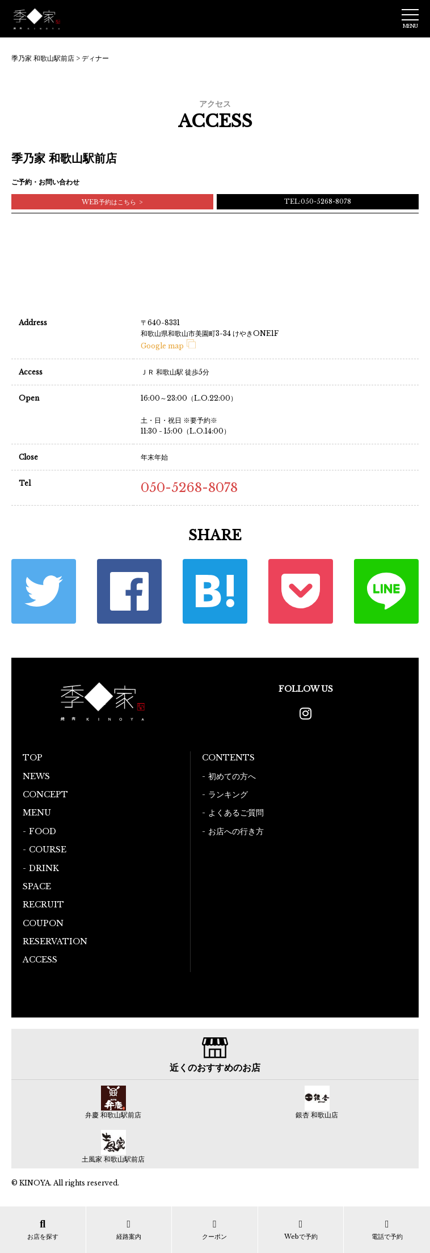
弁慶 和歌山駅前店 (113, 1115)
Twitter (43, 591)
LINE (386, 591)
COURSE (47, 849)
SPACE (37, 886)
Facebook (129, 591)
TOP (33, 757)
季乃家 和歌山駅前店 (42, 58)
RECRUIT (43, 904)
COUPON (43, 923)
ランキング (228, 794)
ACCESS (40, 960)
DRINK (44, 868)
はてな (215, 591)
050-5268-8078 (189, 487)
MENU (37, 813)
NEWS (36, 776)
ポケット (300, 591)
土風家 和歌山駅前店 (113, 1159)
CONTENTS (228, 757)
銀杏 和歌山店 (317, 1115)
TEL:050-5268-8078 (317, 201)
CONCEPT (45, 794)
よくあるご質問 (236, 813)
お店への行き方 (236, 831)
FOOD (42, 831)
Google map (168, 346)
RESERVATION (55, 941)
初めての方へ (232, 776)
